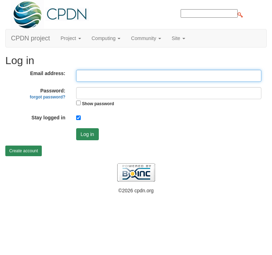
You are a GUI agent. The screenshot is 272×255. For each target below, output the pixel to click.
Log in (87, 134)
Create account (23, 150)
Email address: (48, 73)
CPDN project (30, 38)
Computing (106, 38)
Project (71, 38)
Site (178, 38)
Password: (47, 94)
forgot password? (47, 97)
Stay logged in (49, 117)
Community (146, 38)
